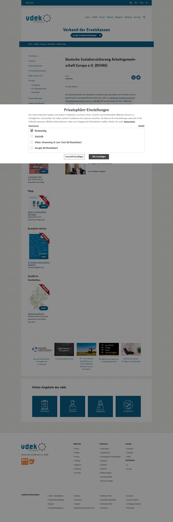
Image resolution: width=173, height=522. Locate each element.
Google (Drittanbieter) (46, 148)
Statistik (39, 136)
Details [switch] (141, 126)
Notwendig (40, 130)
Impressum (34, 126)
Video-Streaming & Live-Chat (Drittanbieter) (58, 142)
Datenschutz (129, 122)
